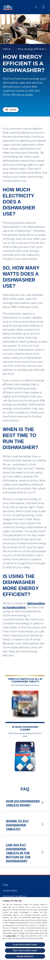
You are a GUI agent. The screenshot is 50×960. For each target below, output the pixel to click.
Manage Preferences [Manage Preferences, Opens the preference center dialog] (25, 956)
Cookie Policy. (11, 936)
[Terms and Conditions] (14, 896)
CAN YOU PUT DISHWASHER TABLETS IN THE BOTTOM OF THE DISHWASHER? (18, 852)
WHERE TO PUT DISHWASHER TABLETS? (17, 825)
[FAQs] (5, 885)
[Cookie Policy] (10, 890)
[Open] (36, 7)
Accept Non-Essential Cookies (25, 945)
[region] (25, 928)
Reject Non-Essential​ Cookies (25, 950)
